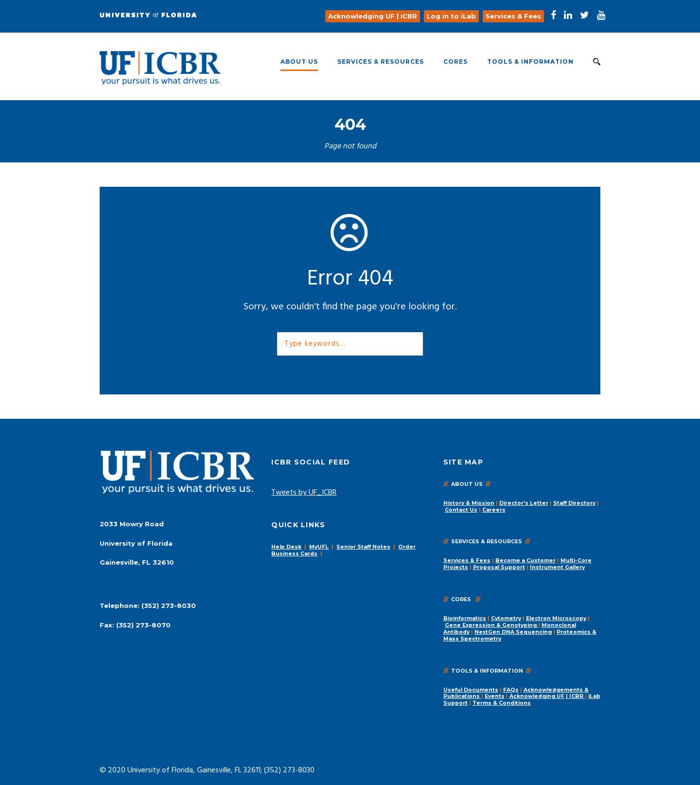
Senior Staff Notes (363, 547)
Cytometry (506, 618)
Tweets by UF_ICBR (303, 492)
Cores (455, 61)
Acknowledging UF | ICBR (547, 696)
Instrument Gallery (557, 567)
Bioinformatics (464, 618)
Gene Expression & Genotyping (491, 625)
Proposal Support (499, 567)
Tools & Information (530, 61)
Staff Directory (574, 503)
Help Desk (286, 547)
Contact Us (461, 510)
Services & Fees (466, 560)
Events (495, 696)
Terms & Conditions (501, 703)
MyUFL (319, 547)
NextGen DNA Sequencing (513, 632)
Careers (494, 510)
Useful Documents (470, 690)
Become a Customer (525, 560)
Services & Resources (380, 61)
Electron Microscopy (556, 618)
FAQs (511, 690)
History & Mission (468, 503)
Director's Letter (523, 503)
